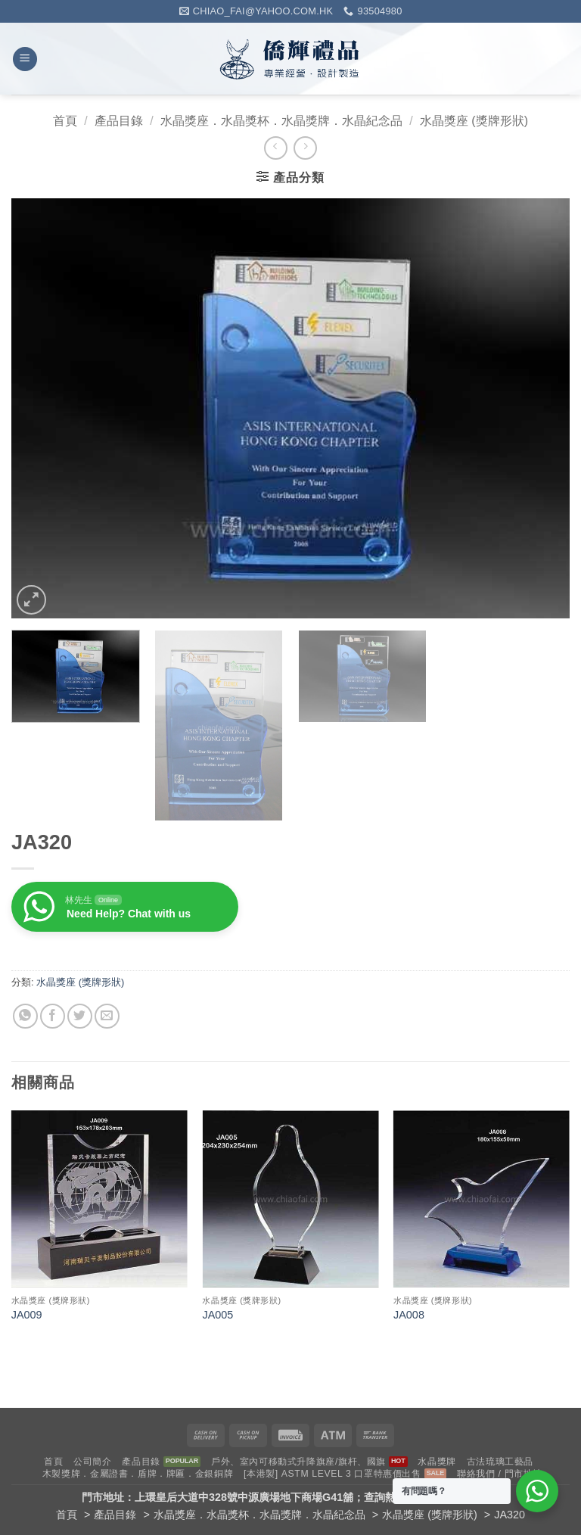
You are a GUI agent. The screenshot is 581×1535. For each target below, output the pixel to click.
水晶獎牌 (436, 1461)
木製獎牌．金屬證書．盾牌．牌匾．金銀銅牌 (137, 1473)
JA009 (26, 1315)
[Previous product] (305, 148)
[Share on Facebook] (52, 1016)
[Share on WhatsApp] (25, 1016)
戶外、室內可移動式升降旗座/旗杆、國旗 (298, 1461)
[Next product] (275, 148)
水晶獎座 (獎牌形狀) (474, 120)
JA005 (217, 1315)
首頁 (65, 120)
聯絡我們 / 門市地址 (499, 1473)
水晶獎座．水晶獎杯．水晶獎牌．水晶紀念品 (281, 120)
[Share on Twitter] (79, 1016)
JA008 (408, 1315)
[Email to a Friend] (107, 1016)
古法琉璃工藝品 (500, 1461)
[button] (25, 59)
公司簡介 (92, 1461)
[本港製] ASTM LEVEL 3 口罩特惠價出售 (332, 1473)
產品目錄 (119, 120)
